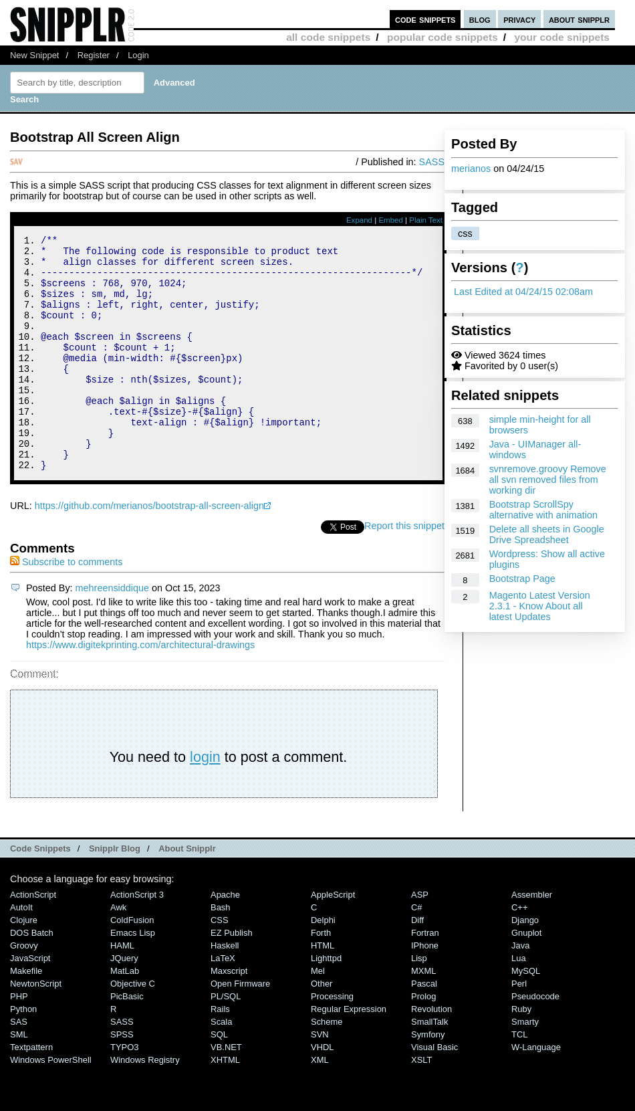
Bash (221, 951)
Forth (321, 977)
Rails (220, 1053)
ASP (419, 939)
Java (520, 990)
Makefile (26, 1015)
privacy (519, 19)
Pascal (424, 1028)
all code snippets (328, 37)
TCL (519, 1079)
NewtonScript (35, 1028)
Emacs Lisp (132, 977)
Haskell (225, 990)
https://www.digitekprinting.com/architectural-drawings (140, 689)
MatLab (124, 1015)
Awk (118, 951)
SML (19, 1079)
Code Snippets (40, 893)
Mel (318, 1015)
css (465, 233)
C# (416, 951)
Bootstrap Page (522, 578)
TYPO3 (124, 1091)
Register (94, 55)
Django (525, 964)
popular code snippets (442, 37)
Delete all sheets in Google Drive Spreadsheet (546, 534)
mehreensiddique (112, 632)
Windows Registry (145, 1104)
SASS (431, 162)
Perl (519, 1028)
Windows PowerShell (51, 1104)
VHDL (322, 1091)
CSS (220, 964)
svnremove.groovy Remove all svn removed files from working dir (547, 480)
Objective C (132, 1028)
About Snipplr (187, 893)
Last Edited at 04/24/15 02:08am (523, 291)
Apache (225, 939)
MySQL (525, 1015)
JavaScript (30, 1002)
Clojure (23, 964)
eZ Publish (232, 977)
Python (23, 1053)
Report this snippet (404, 570)
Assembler (531, 939)
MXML (423, 1015)
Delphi (323, 964)
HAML (122, 990)
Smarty (525, 1066)
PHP (19, 1040)
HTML (322, 990)
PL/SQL (226, 1040)
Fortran (425, 977)
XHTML (225, 1104)
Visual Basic (434, 1091)
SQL (219, 1079)
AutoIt (21, 951)
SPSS (122, 1079)
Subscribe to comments (66, 606)
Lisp (419, 1002)
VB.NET (226, 1091)
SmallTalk (429, 1066)
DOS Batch (31, 977)
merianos (471, 168)
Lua (518, 1002)
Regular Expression (348, 1053)
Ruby (521, 1053)
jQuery (124, 1002)
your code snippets (562, 37)
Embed (390, 220)
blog (480, 19)
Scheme (327, 1066)
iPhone (424, 990)
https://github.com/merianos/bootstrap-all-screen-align (149, 549)
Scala (221, 1066)
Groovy (24, 990)
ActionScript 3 (137, 939)
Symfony (427, 1079)
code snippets (425, 19)
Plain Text (425, 220)
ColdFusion (132, 964)
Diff (417, 964)
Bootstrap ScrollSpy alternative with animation (543, 509)
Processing (332, 1040)
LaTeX (223, 1002)
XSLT (421, 1104)
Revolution (431, 1053)
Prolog (423, 1040)
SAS (18, 1066)
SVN (320, 1079)
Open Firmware (240, 1028)
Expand (359, 220)
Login (138, 55)
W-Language (536, 1091)
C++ (519, 951)
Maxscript (229, 1015)
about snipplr (579, 19)
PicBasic (127, 1040)
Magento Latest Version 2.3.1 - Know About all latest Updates (539, 606)
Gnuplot (526, 977)
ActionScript (33, 939)
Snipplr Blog (114, 893)
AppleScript (333, 939)
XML (320, 1104)
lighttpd (326, 1002)
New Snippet (34, 55)
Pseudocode (535, 1040)
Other (321, 1028)
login (205, 801)
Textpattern (31, 1091)
